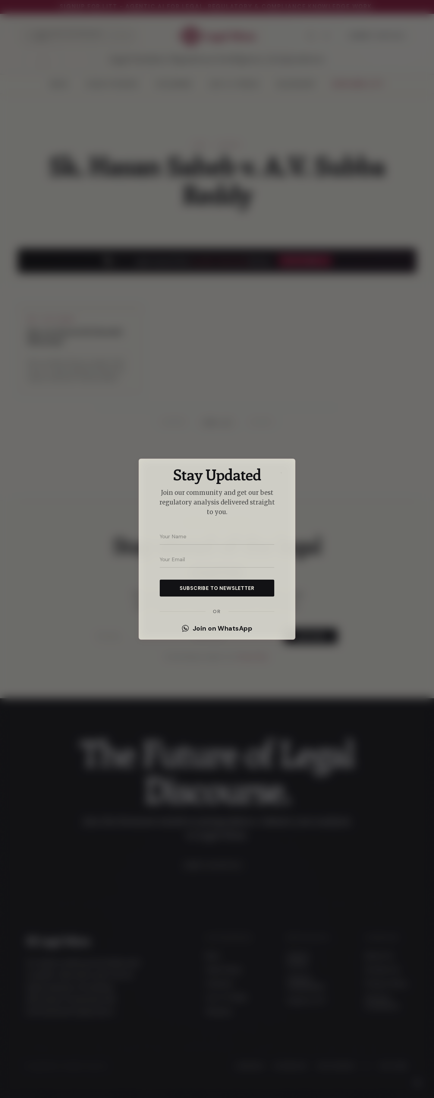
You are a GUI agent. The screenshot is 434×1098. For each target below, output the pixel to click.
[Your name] (217, 537)
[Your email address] (217, 560)
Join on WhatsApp (217, 628)
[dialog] (217, 549)
